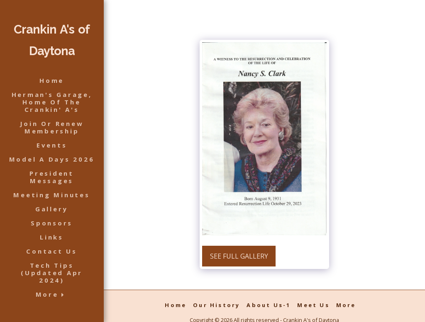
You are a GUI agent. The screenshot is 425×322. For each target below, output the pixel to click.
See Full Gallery (239, 256)
